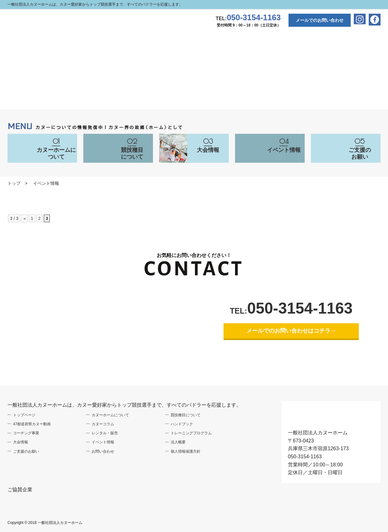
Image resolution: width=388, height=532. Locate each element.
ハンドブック (182, 424)
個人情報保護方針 (186, 451)
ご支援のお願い (26, 451)
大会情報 (20, 442)
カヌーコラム (103, 424)
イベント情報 (103, 442)
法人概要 (178, 442)
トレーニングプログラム (191, 433)
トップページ (24, 415)
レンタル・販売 (105, 433)
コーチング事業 (26, 433)
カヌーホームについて (110, 415)
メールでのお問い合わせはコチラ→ (291, 331)
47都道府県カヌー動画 (32, 424)
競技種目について (186, 415)
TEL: (248, 18)
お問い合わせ (103, 451)
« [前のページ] (24, 218)
